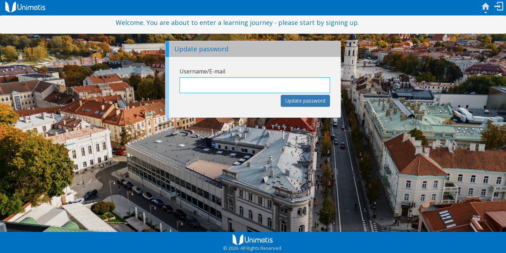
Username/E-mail (202, 71)
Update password (305, 100)
